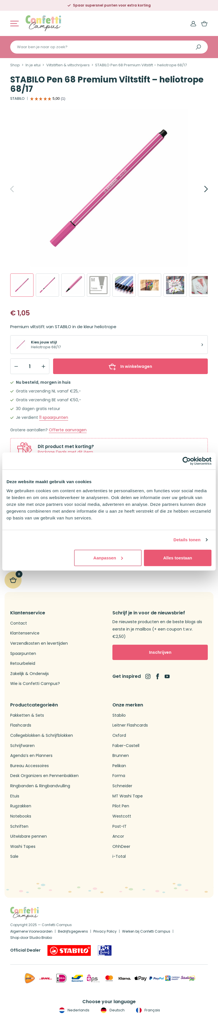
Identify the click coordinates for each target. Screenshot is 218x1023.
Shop (15, 65)
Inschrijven (160, 652)
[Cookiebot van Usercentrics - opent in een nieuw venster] (186, 461)
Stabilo (119, 715)
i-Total (119, 856)
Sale (14, 856)
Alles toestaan (177, 557)
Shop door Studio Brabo (31, 937)
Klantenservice (24, 633)
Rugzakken (20, 806)
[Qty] (30, 366)
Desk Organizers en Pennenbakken (44, 775)
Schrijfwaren (22, 745)
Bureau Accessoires (29, 766)
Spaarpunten (23, 653)
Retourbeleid (22, 663)
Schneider (122, 786)
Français (147, 1010)
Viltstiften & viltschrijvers (68, 65)
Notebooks (20, 816)
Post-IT (119, 826)
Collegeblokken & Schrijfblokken (41, 735)
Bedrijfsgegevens (73, 931)
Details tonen (186, 539)
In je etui (33, 65)
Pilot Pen (120, 806)
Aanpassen (108, 557)
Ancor (118, 836)
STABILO (17, 98)
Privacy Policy (105, 931)
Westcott (121, 816)
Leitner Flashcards (130, 725)
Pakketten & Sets (27, 715)
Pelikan (119, 766)
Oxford (119, 735)
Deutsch (112, 1010)
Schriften (19, 826)
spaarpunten (53, 417)
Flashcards (20, 725)
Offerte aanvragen (68, 430)
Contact (18, 623)
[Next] (200, 189)
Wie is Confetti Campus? (35, 683)
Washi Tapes (22, 846)
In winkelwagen (130, 366)
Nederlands (73, 1010)
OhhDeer (121, 846)
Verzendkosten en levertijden (39, 643)
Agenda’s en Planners (31, 755)
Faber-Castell (125, 745)
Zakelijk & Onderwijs (29, 673)
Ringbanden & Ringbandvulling (40, 786)
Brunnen (120, 755)
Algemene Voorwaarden (31, 931)
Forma (118, 775)
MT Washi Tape (127, 796)
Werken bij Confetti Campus (146, 931)
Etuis (14, 796)
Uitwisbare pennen (28, 836)
